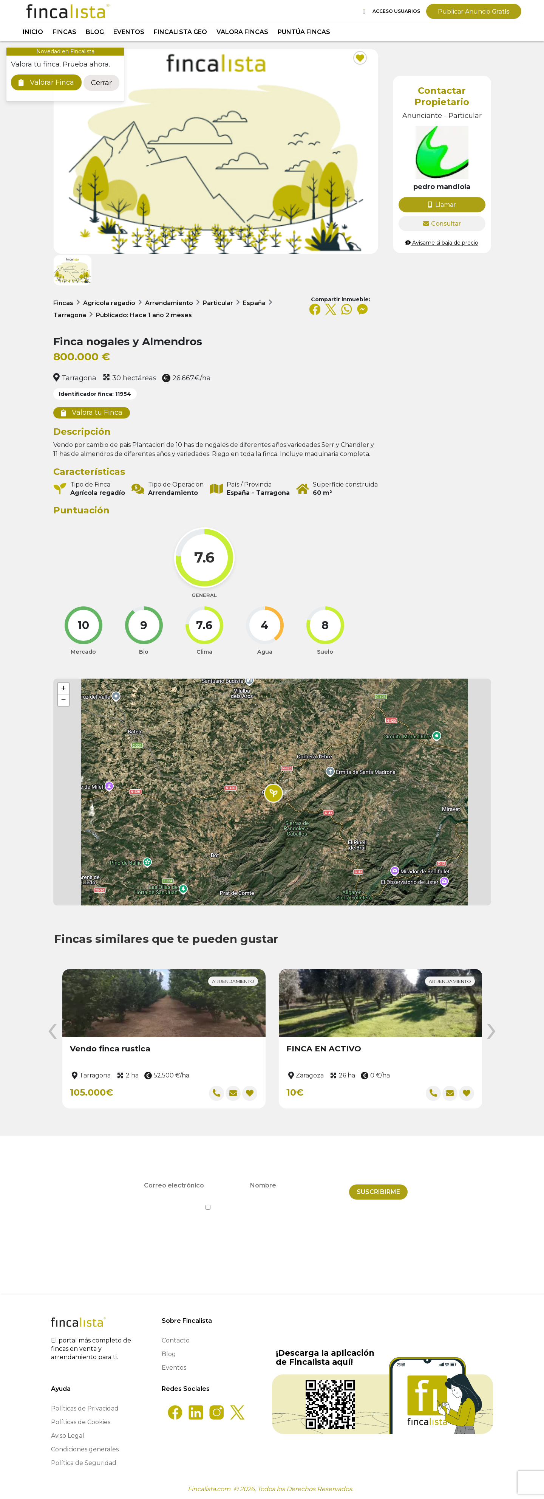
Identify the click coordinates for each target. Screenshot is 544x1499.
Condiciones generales (85, 1449)
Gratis (474, 11)
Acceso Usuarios (391, 11)
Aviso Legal (67, 1435)
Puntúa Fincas (304, 32)
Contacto (176, 1340)
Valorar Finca (46, 82)
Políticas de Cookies (80, 1422)
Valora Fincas (242, 32)
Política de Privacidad (306, 1201)
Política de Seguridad (83, 1462)
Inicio (33, 32)
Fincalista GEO (180, 32)
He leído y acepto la (272, 1201)
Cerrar (101, 83)
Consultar (442, 223)
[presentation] (52, 1031)
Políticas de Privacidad (85, 1408)
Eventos (128, 32)
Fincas (64, 32)
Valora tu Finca (91, 412)
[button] (273, 793)
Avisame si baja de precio (441, 242)
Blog (95, 32)
